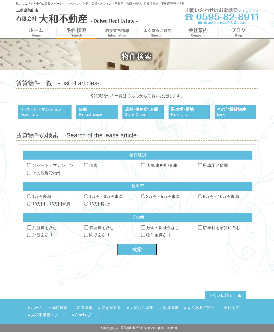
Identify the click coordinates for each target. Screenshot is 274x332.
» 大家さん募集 (140, 308)
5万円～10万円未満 (219, 196)
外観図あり (40, 235)
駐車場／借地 (213, 165)
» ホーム (35, 308)
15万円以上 (97, 204)
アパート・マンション (50, 165)
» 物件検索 (58, 308)
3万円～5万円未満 (161, 196)
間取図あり (97, 235)
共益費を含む (42, 227)
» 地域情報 (168, 308)
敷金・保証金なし (160, 227)
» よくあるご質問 (199, 308)
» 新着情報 (82, 308)
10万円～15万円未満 (49, 204)
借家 (91, 165)
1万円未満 (39, 196)
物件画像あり (156, 235)
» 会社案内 (230, 308)
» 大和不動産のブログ (47, 315)
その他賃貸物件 (44, 173)
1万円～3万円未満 (104, 196)
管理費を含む (99, 227)
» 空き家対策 (109, 308)
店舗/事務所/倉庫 (159, 165)
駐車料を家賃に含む (219, 227)
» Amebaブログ (85, 315)
